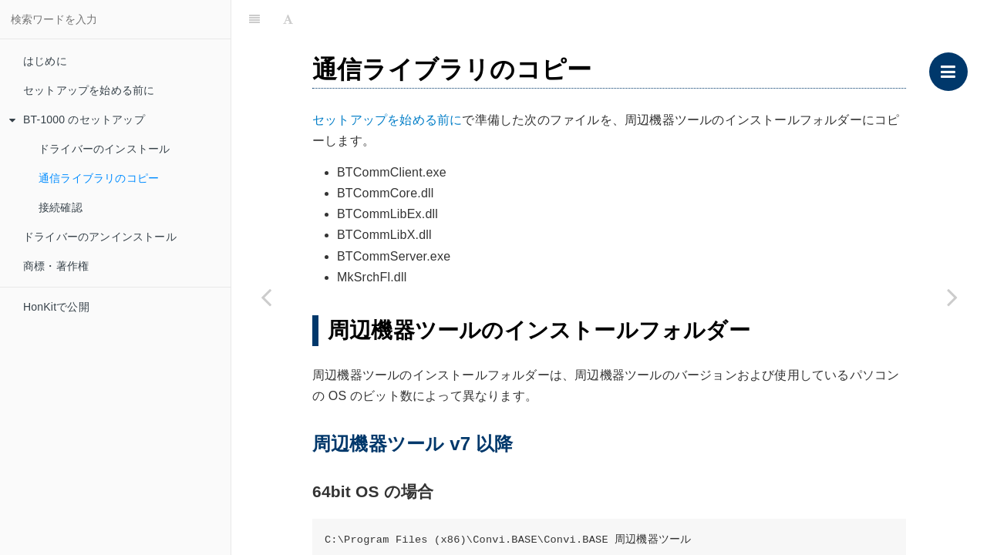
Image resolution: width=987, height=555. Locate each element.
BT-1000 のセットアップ (77, 119)
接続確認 (61, 207)
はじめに (45, 61)
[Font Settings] (288, 19)
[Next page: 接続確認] (952, 297)
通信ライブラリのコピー (99, 178)
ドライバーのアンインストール (100, 236)
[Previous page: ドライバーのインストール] (266, 297)
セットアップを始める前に (88, 90)
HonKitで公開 (56, 307)
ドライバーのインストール (104, 149)
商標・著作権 (56, 266)
